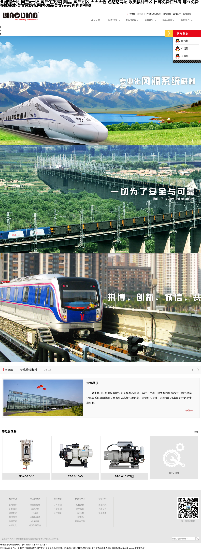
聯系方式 (102, 505)
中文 (149, 14)
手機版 (132, 14)
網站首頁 (95, 20)
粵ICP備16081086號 (49, 539)
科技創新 (58, 513)
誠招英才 (177, 14)
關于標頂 (112, 20)
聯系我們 (185, 20)
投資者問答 (80, 521)
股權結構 (80, 505)
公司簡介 (13, 505)
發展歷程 (13, 521)
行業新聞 (58, 509)
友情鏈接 (187, 14)
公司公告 (80, 513)
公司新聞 (58, 505)
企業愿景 (13, 509)
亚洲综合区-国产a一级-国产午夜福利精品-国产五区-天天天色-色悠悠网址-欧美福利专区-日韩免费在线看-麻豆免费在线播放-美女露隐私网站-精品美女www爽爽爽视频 (72, 548)
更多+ (196, 432)
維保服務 (35, 521)
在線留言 (102, 509)
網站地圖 (167, 14)
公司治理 (80, 517)
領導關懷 (13, 517)
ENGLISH (156, 14)
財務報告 (80, 509)
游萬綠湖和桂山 (30, 369)
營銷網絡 (102, 513)
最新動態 (149, 20)
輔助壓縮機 (35, 517)
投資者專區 (167, 20)
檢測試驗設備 (35, 525)
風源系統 (35, 509)
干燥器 (35, 513)
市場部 (181, 48)
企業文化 (13, 525)
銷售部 (181, 40)
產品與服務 (131, 20)
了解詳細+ (188, 410)
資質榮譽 (13, 513)
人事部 (181, 56)
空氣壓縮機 (35, 505)
